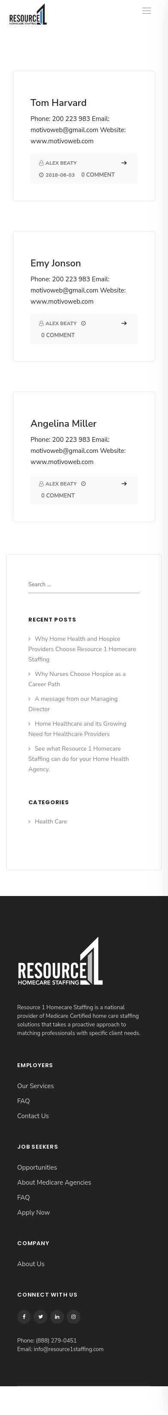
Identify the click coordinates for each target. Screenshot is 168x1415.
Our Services (35, 1086)
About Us (31, 1264)
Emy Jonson (56, 263)
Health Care (51, 822)
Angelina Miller (64, 423)
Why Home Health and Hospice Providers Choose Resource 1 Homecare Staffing (82, 649)
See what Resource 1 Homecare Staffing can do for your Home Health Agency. (78, 759)
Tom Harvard (59, 103)
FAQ (23, 1101)
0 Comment (98, 175)
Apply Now (33, 1212)
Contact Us (33, 1116)
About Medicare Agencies (54, 1182)
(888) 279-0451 (56, 1341)
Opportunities (37, 1167)
